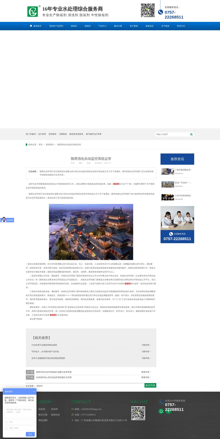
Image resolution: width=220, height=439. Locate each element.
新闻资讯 (50, 145)
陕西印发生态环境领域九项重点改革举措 (54, 372)
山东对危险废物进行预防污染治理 (189, 196)
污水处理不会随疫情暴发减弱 (44, 345)
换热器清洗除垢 (76, 134)
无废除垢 (63, 134)
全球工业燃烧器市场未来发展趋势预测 (48, 358)
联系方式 (181, 26)
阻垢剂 (88, 26)
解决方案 (118, 26)
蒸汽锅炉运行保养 (94, 134)
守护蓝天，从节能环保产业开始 (45, 352)
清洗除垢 (52, 134)
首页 (41, 145)
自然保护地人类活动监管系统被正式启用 (54, 377)
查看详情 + (146, 372)
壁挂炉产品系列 (56, 26)
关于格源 (165, 26)
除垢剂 (74, 26)
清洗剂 (54, 409)
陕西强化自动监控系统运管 (69, 145)
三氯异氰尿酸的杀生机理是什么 (188, 170)
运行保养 (42, 134)
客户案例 (134, 26)
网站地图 (42, 420)
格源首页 (37, 26)
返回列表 (150, 385)
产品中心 (102, 26)
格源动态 (149, 26)
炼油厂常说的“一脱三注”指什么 (188, 183)
